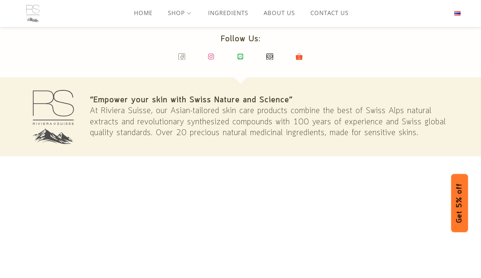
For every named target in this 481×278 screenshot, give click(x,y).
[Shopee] (299, 60)
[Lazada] (270, 60)
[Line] (240, 60)
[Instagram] (211, 60)
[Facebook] (182, 60)
